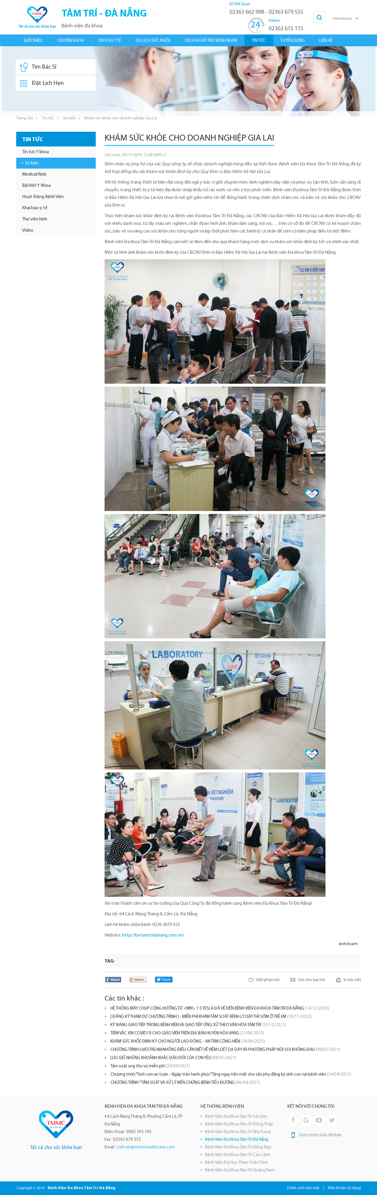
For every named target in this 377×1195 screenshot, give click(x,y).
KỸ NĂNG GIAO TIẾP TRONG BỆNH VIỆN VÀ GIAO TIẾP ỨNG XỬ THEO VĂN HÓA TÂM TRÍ (198, 1025)
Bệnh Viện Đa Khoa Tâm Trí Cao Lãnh (237, 1155)
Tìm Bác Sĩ (38, 67)
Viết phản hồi (268, 980)
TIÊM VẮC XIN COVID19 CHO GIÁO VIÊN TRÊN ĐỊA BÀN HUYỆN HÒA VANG (187, 1033)
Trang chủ (24, 118)
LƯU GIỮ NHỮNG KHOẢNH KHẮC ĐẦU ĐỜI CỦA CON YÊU (173, 1058)
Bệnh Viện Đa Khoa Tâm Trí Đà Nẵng (236, 1140)
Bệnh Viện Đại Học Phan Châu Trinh (236, 1163)
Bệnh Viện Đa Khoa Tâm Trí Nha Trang (238, 1132)
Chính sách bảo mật (303, 1188)
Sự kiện (69, 118)
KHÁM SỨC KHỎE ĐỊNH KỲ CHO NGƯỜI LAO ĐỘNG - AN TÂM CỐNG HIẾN (187, 1041)
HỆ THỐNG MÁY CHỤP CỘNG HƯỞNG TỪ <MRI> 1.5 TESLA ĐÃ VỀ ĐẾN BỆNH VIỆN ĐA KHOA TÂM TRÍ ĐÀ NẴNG (219, 1008)
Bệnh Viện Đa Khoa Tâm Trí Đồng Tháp (239, 1124)
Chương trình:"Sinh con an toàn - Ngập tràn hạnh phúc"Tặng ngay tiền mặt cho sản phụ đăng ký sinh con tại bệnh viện (230, 1074)
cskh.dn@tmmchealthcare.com (146, 1147)
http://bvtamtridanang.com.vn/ (153, 935)
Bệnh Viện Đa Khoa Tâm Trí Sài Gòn (236, 1117)
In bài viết (352, 980)
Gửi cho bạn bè (311, 980)
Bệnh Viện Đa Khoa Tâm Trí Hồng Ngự (238, 1147)
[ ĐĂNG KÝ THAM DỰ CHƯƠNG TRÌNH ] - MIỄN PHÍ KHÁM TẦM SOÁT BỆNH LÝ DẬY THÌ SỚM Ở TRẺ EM (210, 1017)
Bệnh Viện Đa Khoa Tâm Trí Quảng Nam (240, 1170)
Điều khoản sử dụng (344, 1188)
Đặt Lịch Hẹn (42, 83)
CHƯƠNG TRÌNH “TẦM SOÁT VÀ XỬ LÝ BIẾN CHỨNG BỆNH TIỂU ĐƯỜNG (185, 1083)
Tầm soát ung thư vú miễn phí (150, 1066)
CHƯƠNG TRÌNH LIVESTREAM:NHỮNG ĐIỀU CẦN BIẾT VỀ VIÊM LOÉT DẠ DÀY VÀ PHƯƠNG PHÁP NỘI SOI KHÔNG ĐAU (225, 1050)
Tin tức (48, 118)
